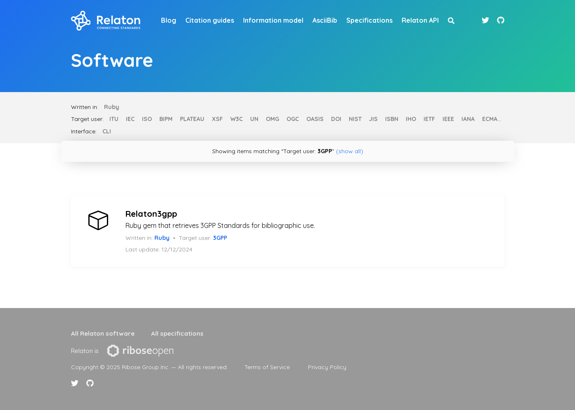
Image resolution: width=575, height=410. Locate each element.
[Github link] (500, 20)
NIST (355, 119)
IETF (429, 119)
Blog (168, 20)
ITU (113, 119)
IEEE (448, 119)
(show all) (349, 151)
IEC (130, 119)
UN (254, 119)
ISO (147, 119)
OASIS (315, 119)
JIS (373, 119)
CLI (106, 131)
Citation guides (209, 20)
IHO (411, 119)
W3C (236, 119)
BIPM (166, 119)
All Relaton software (103, 333)
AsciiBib (324, 20)
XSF (217, 119)
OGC (292, 119)
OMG (272, 119)
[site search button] (451, 20)
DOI (336, 119)
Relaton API (420, 20)
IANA (468, 119)
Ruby (111, 107)
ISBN (391, 119)
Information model (273, 20)
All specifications (177, 333)
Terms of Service (267, 367)
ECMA (489, 119)
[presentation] (140, 351)
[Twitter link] (486, 20)
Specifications (369, 20)
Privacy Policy (327, 367)
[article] (287, 231)
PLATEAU (192, 119)
